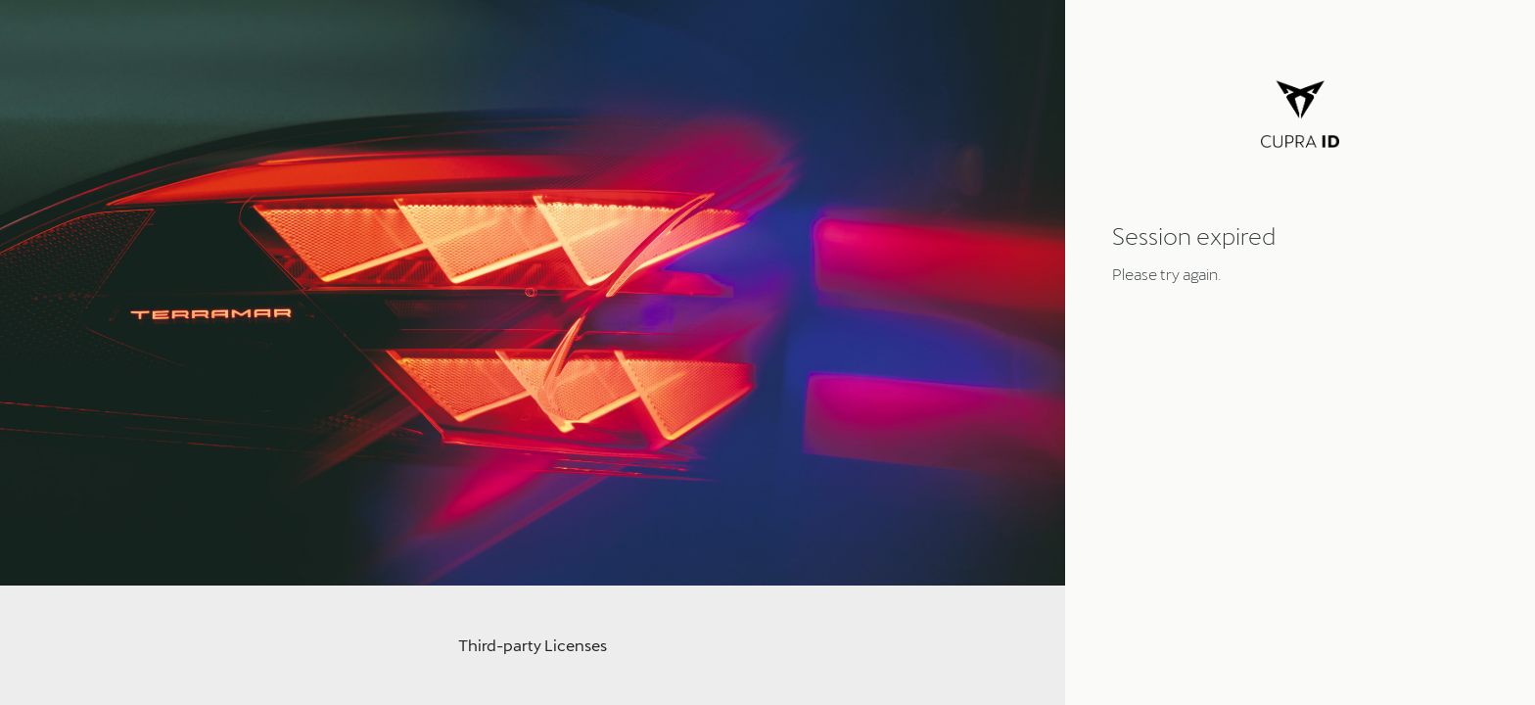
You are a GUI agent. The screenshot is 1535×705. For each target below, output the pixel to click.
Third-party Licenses (532, 644)
